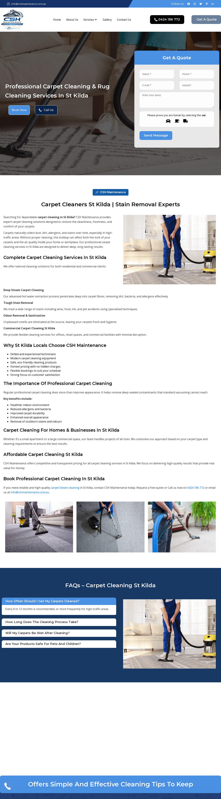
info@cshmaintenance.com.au (30, 492)
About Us (72, 20)
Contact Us (124, 20)
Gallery (107, 20)
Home (57, 20)
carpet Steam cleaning (65, 488)
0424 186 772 (195, 488)
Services (90, 20)
